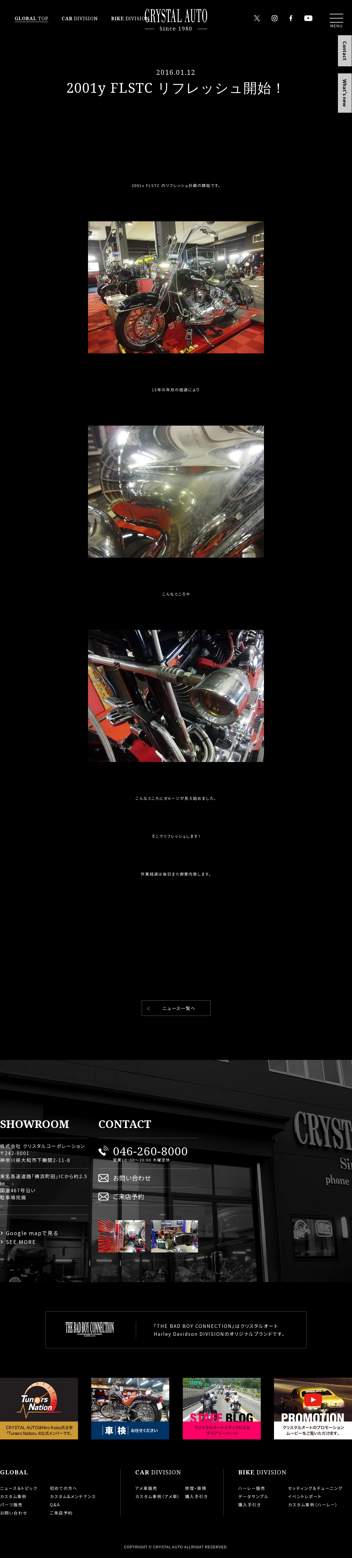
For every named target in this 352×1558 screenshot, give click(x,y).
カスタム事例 (13, 1496)
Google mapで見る (32, 1233)
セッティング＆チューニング (315, 1488)
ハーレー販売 (251, 1488)
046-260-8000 (150, 1151)
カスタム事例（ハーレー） (313, 1505)
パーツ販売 (11, 1505)
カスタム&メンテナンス (73, 1496)
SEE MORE (21, 1241)
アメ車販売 (146, 1488)
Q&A (55, 1505)
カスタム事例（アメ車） (157, 1496)
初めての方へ (63, 1488)
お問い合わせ (132, 1177)
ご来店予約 (128, 1196)
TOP (31, 18)
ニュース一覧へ (179, 1008)
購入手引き (196, 1496)
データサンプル (253, 1496)
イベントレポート (305, 1496)
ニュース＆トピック (19, 1488)
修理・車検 (196, 1488)
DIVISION (80, 18)
